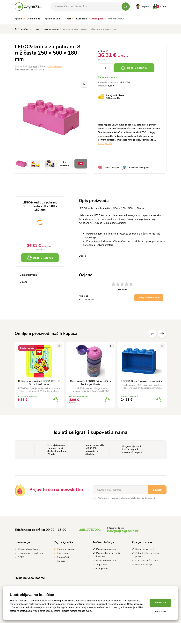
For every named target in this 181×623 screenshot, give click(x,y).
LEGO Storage (55, 66)
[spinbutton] (105, 68)
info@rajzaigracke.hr (122, 531)
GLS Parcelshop (143, 564)
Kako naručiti (63, 553)
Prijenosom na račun (106, 560)
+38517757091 (89, 530)
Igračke (20, 18)
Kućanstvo (83, 18)
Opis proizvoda (28, 275)
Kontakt (61, 561)
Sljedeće (162, 333)
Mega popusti (99, 18)
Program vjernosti (66, 549)
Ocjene (23, 282)
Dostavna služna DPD (146, 560)
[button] (110, 67)
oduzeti (157, 489)
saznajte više (105, 143)
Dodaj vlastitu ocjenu (149, 297)
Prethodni (152, 333)
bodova (112, 98)
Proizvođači (63, 557)
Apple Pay (101, 564)
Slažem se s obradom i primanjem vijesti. (126, 498)
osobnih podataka (128, 498)
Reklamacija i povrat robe (30, 553)
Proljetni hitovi (116, 18)
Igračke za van (53, 18)
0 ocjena (33, 66)
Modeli (69, 18)
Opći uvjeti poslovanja (29, 549)
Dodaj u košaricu (134, 68)
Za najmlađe (34, 18)
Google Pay (102, 568)
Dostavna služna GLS (146, 549)
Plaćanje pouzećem (106, 549)
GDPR (21, 557)
